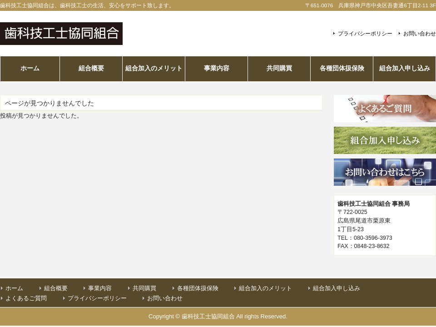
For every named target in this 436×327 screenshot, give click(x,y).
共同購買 (144, 288)
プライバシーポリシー (365, 33)
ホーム (14, 288)
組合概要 (56, 288)
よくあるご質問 (26, 298)
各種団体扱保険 (197, 288)
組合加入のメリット (265, 288)
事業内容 (100, 288)
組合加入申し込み (336, 288)
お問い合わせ (419, 33)
